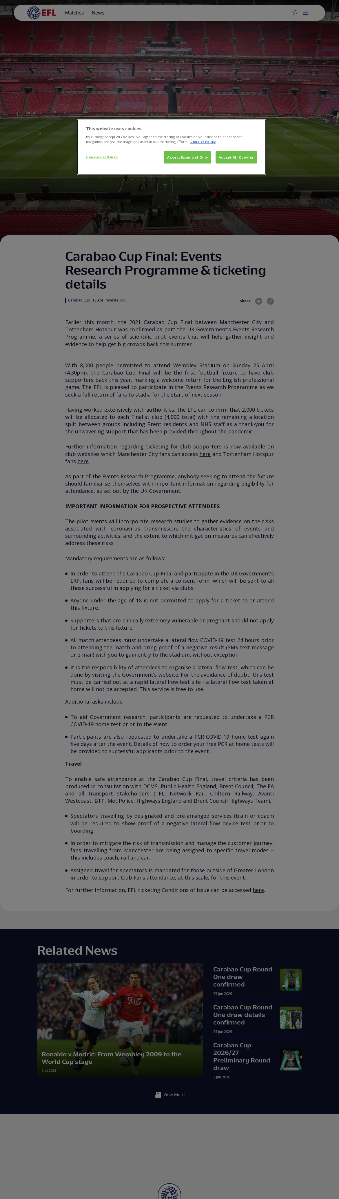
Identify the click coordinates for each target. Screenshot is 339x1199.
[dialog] (171, 147)
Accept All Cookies (236, 157)
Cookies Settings (102, 157)
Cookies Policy (203, 141)
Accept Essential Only (187, 157)
